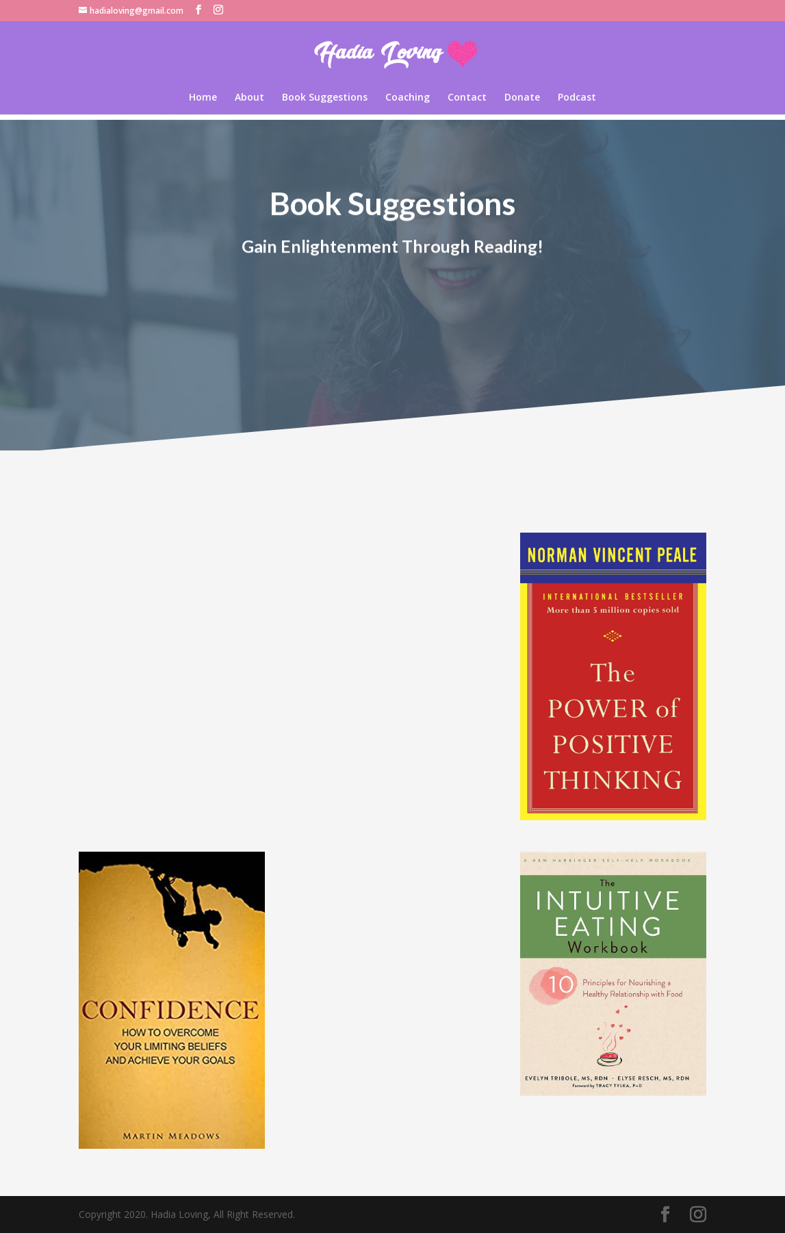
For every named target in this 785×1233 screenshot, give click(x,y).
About (249, 97)
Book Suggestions (325, 97)
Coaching (407, 97)
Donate (522, 97)
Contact (467, 97)
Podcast (577, 97)
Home (203, 97)
